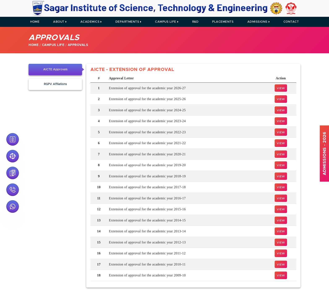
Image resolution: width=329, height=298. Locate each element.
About (60, 21)
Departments (128, 21)
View (281, 88)
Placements (223, 21)
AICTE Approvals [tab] (55, 69)
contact (291, 21)
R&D (195, 21)
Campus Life (166, 21)
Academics (91, 21)
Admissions (258, 21)
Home (34, 21)
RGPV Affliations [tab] (55, 84)
